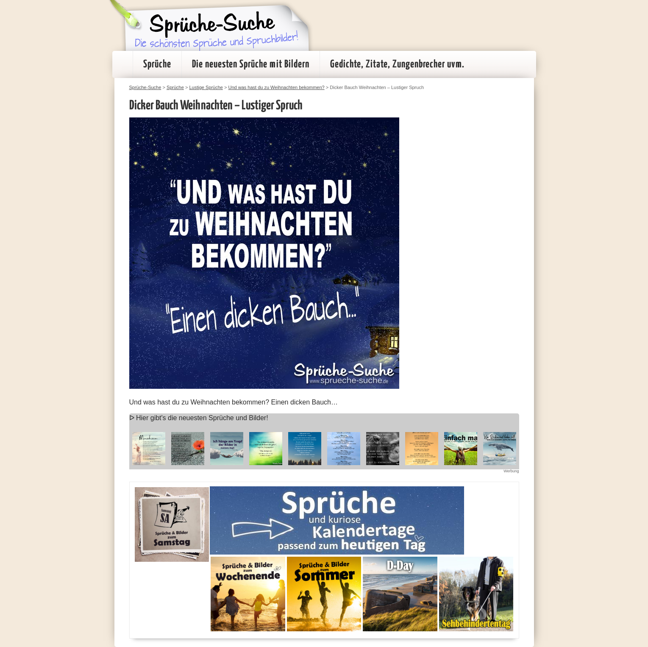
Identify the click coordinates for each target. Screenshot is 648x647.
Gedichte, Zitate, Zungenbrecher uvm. (397, 64)
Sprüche (157, 64)
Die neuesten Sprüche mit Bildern (250, 64)
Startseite (122, 64)
